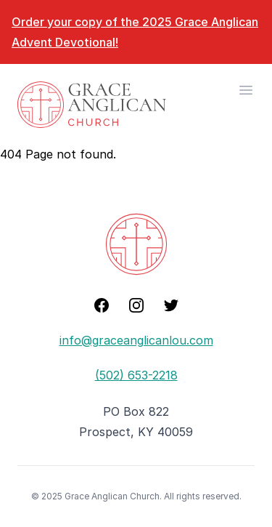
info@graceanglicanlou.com (136, 340)
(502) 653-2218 (136, 375)
